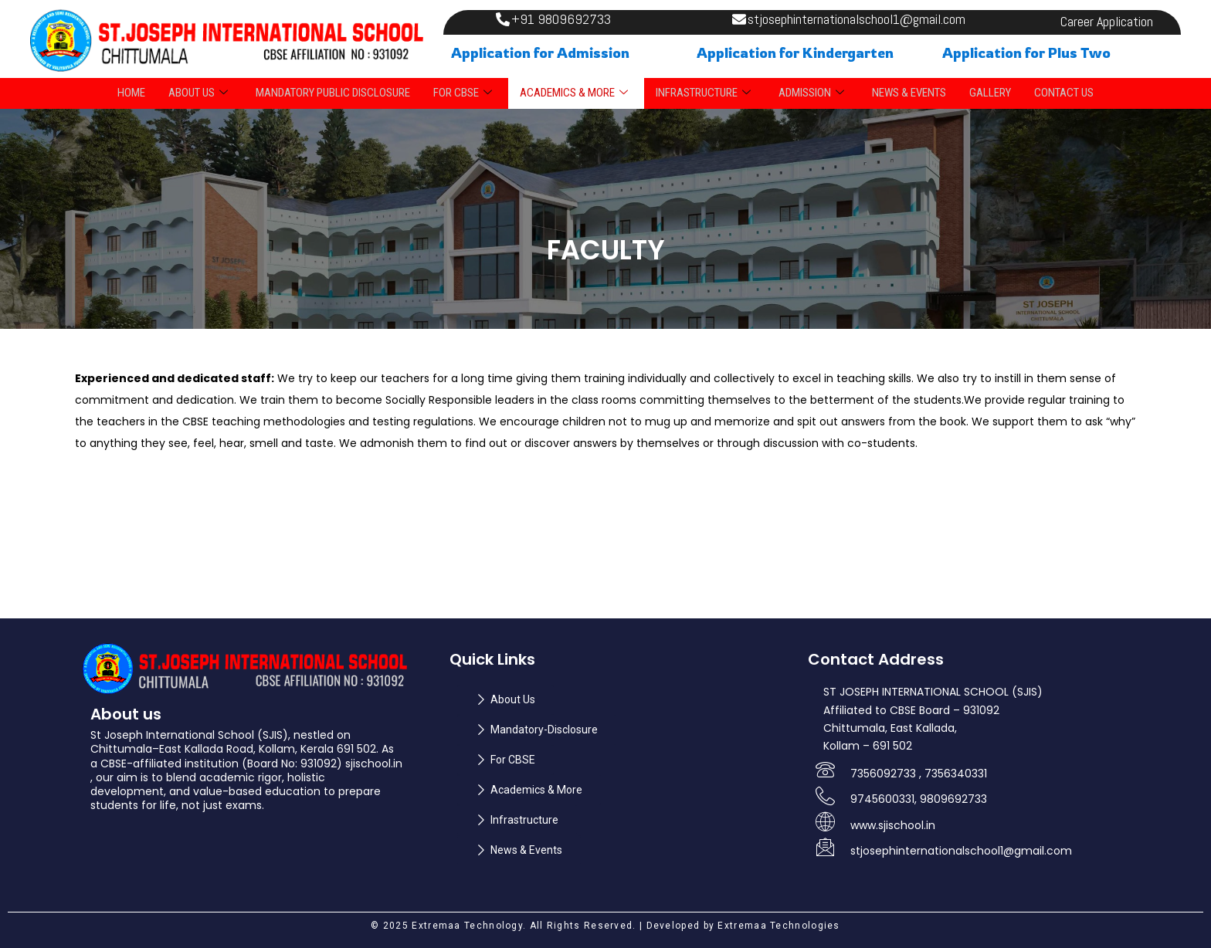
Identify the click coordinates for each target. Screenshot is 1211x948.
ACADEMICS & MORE (574, 93)
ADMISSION (811, 93)
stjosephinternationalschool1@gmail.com (961, 850)
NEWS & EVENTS (909, 93)
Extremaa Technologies (778, 925)
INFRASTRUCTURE (703, 93)
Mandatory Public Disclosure (333, 93)
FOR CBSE (462, 93)
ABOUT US (198, 93)
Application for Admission (540, 52)
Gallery (990, 93)
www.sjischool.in (892, 825)
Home (131, 93)
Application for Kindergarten (795, 52)
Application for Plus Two (1026, 52)
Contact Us (1064, 93)
